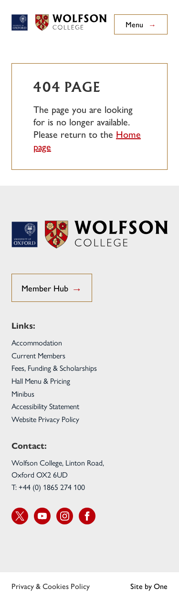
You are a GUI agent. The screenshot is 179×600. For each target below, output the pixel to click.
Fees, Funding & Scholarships (54, 368)
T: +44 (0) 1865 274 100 (48, 487)
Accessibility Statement (45, 406)
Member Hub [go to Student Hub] (51, 288)
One (161, 585)
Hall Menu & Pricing (40, 381)
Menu (141, 24)
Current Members (38, 355)
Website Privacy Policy (45, 419)
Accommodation (36, 342)
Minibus (22, 394)
